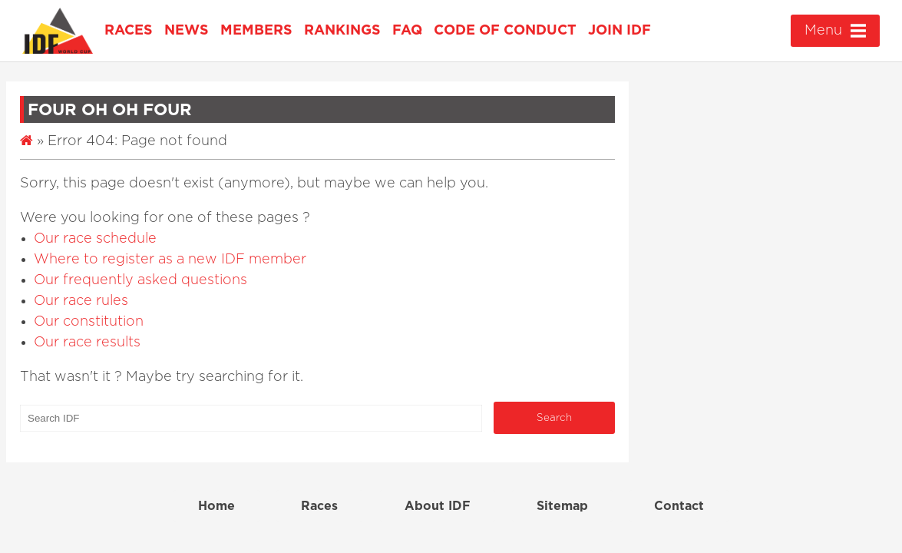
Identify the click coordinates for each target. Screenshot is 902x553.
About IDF (438, 506)
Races (128, 31)
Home (216, 506)
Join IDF (619, 31)
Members (256, 31)
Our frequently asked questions (140, 280)
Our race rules (81, 301)
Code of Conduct (505, 31)
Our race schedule (95, 239)
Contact (679, 506)
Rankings (342, 31)
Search (554, 417)
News (186, 31)
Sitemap (562, 506)
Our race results (87, 342)
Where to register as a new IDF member (170, 260)
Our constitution (89, 322)
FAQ (407, 31)
